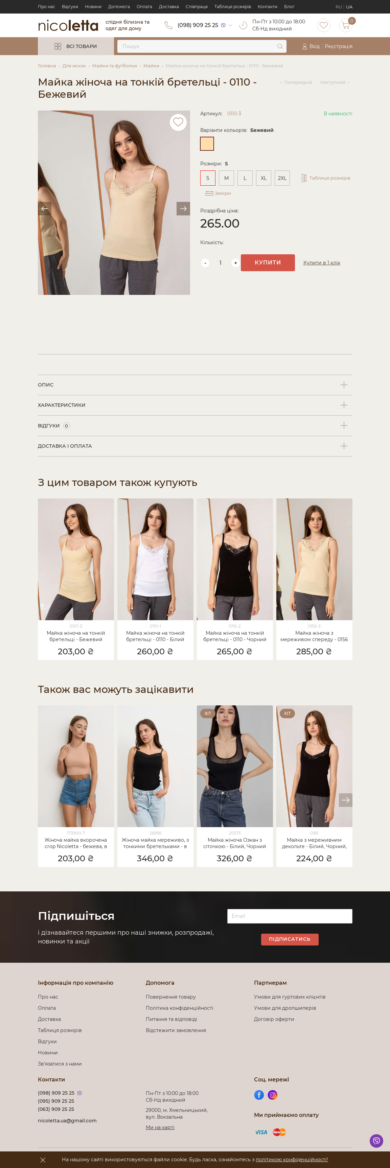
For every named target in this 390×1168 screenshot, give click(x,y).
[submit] (280, 46)
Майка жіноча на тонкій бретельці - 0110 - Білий (155, 636)
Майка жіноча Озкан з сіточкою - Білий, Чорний (234, 843)
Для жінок (74, 65)
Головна (47, 65)
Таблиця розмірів (232, 6)
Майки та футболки (114, 65)
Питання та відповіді (171, 1019)
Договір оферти (274, 1019)
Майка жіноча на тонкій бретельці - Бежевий (76, 636)
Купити (276, 257)
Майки (151, 65)
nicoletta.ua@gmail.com (67, 1121)
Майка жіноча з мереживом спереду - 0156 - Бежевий (314, 637)
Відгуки (70, 6)
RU (339, 6)
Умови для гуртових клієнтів (290, 997)
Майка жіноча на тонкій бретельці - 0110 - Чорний (235, 636)
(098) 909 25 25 (198, 25)
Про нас (46, 6)
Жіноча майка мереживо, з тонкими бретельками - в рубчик (155, 843)
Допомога (119, 6)
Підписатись (290, 939)
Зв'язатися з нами (60, 1064)
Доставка (169, 6)
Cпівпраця (197, 6)
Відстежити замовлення (176, 1030)
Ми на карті (160, 1127)
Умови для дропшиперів (285, 1008)
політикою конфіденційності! (292, 1160)
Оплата (144, 6)
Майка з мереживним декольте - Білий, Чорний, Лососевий (314, 843)
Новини (93, 6)
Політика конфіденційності (181, 1008)
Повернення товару (171, 997)
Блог (289, 6)
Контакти (267, 6)
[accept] (43, 1160)
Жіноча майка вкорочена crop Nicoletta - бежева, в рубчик (76, 843)
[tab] (195, 385)
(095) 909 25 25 (56, 1101)
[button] (345, 800)
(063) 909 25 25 (56, 1109)
